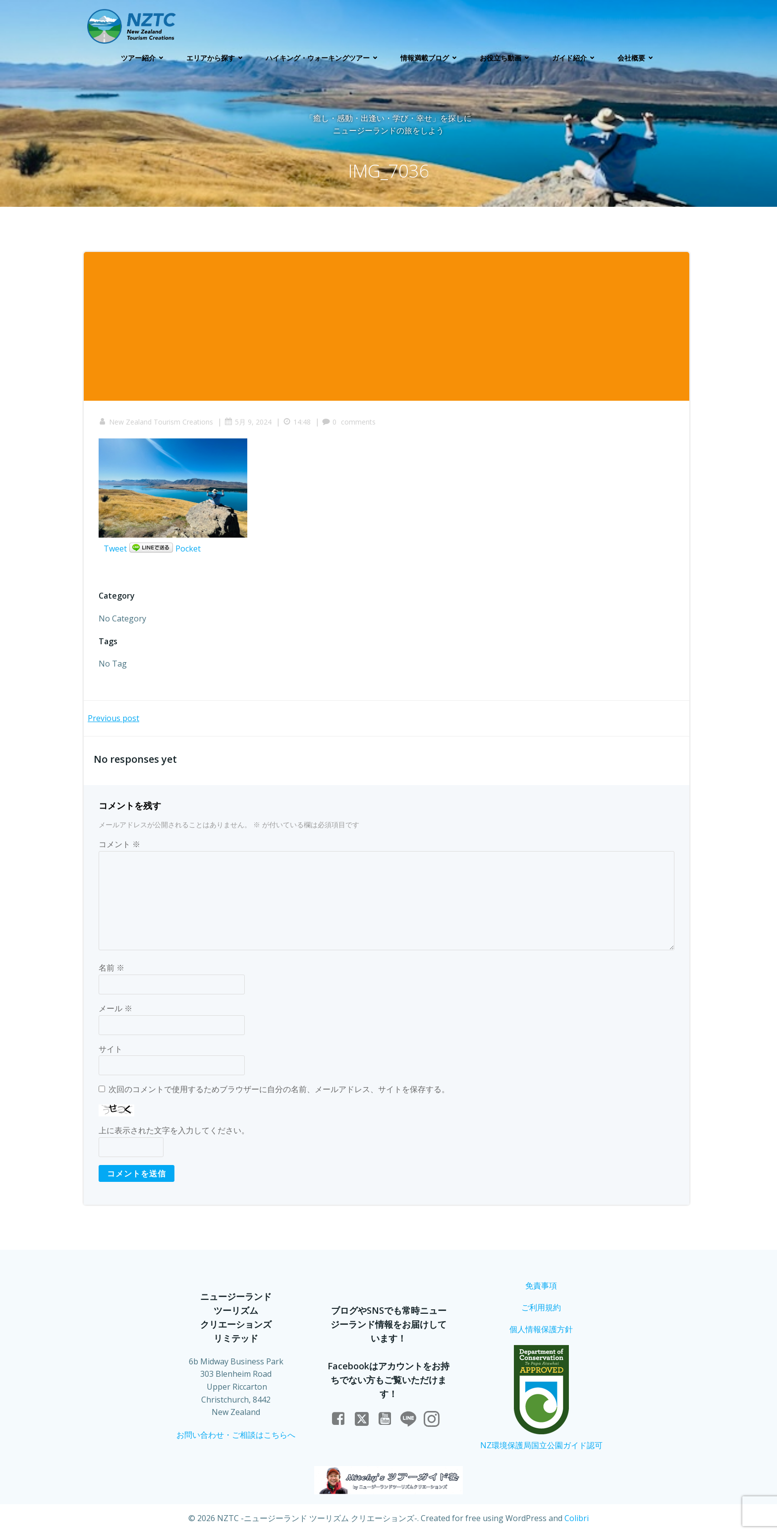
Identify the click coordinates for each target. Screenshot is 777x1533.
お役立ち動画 (506, 57)
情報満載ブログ (430, 57)
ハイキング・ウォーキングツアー (323, 57)
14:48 (297, 422)
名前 (111, 967)
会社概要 (636, 57)
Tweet (115, 548)
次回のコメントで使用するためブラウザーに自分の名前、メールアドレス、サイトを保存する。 (279, 1089)
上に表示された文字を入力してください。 (174, 1130)
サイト (110, 1048)
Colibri (576, 1518)
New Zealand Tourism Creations (156, 422)
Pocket (188, 548)
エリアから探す (216, 57)
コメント (119, 844)
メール (115, 1008)
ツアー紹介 (143, 57)
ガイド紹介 (575, 57)
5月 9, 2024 (248, 422)
